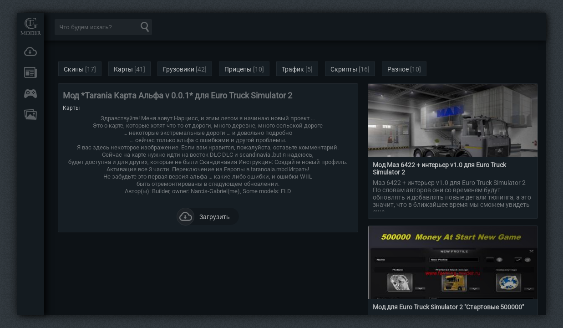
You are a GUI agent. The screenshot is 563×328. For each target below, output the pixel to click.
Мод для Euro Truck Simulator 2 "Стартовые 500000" (448, 307)
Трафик (293, 69)
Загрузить (203, 216)
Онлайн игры (30, 93)
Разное (398, 69)
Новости (30, 72)
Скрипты (343, 69)
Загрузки (30, 51)
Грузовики (178, 69)
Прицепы (238, 69)
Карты (123, 69)
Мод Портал (30, 26)
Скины (74, 69)
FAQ (30, 114)
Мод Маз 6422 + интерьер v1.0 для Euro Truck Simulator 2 (439, 168)
